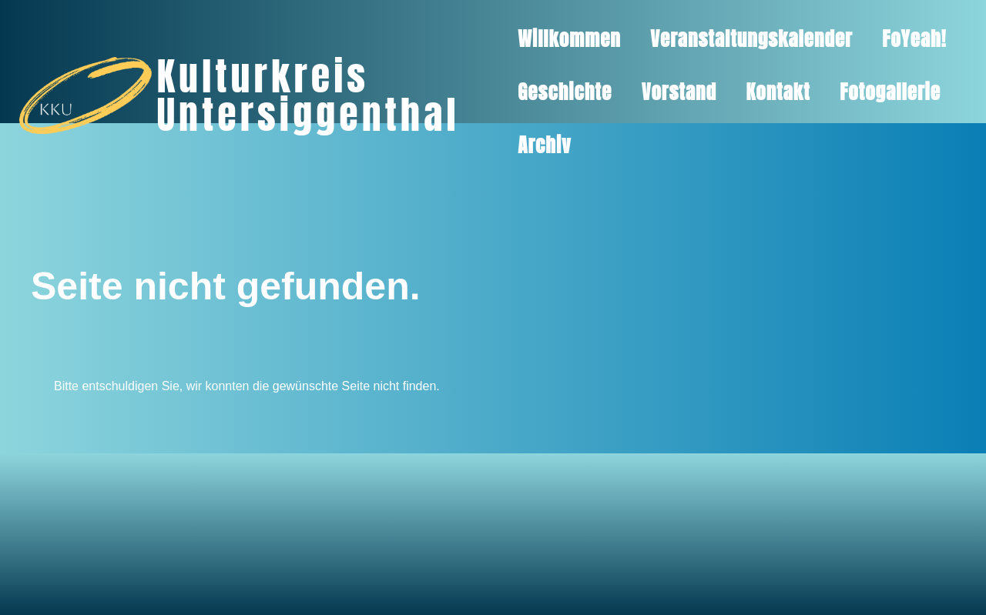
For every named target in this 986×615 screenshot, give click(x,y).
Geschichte (565, 92)
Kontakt (778, 92)
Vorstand (679, 92)
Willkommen (569, 39)
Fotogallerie (890, 92)
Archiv (544, 145)
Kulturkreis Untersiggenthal (307, 95)
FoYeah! (914, 39)
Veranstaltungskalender (751, 39)
